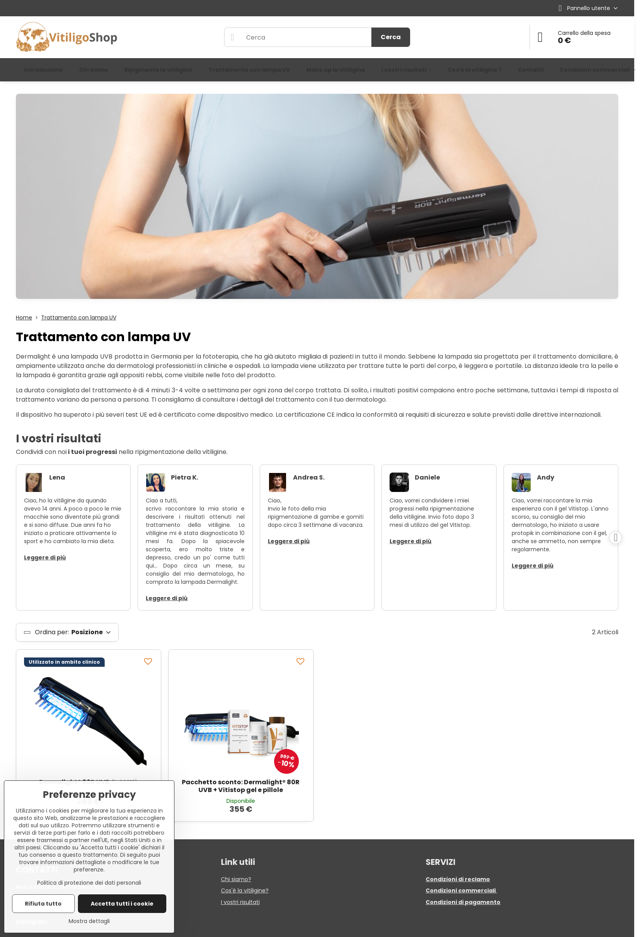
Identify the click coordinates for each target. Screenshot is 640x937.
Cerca (391, 37)
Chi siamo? (236, 879)
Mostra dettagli (89, 921)
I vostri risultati (240, 902)
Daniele (427, 477)
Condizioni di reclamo (458, 879)
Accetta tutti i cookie (122, 904)
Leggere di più (45, 557)
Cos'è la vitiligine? (245, 890)
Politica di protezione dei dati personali (89, 883)
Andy (545, 477)
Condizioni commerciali (461, 890)
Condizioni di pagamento (463, 902)
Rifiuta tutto (43, 904)
